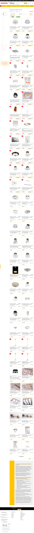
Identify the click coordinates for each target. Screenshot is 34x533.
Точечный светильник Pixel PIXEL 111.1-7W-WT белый (27, 57)
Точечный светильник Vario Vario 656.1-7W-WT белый (15, 28)
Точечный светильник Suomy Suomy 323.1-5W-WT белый (27, 42)
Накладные (3, 27)
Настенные (3, 28)
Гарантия (7, 0)
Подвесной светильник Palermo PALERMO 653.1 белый (14, 363)
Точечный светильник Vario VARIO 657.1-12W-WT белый (27, 218)
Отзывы (13, 0)
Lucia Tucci (3, 55)
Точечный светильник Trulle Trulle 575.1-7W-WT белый (27, 232)
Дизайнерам (20, 0)
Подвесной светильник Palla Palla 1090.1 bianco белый (27, 86)
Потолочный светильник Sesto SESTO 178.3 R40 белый (15, 290)
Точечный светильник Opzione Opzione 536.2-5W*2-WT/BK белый (15, 378)
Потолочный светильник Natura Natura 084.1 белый (14, 436)
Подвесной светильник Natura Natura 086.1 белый (14, 450)
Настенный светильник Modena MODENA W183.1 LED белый (14, 145)
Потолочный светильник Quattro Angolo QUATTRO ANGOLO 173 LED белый (15, 57)
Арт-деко (3, 34)
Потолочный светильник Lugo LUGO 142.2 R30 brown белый (15, 160)
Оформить (19, 509)
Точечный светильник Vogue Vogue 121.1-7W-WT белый (15, 203)
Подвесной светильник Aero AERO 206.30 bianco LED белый (27, 189)
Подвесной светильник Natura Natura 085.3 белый (26, 436)
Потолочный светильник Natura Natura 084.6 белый (14, 407)
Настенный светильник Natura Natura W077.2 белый (14, 421)
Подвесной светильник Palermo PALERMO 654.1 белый (26, 363)
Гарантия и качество (22, 514)
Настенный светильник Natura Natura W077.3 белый (26, 421)
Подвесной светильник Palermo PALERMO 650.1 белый (14, 348)
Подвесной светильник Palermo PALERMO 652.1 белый (26, 348)
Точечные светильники (5, 22)
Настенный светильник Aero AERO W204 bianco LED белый (15, 189)
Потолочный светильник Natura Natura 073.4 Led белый (26, 377)
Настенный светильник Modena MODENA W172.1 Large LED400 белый (27, 131)
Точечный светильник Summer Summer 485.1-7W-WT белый (14, 247)
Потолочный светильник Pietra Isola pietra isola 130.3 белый (27, 334)
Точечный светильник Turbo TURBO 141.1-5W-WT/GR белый (15, 232)
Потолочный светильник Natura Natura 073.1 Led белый (26, 101)
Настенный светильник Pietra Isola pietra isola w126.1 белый (15, 72)
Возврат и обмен (22, 515)
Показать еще (21, 456)
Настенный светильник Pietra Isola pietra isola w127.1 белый (27, 319)
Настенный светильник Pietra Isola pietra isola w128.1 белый (15, 334)
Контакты (26, 0)
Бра (3, 14)
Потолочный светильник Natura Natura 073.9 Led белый (26, 392)
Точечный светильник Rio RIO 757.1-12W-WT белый (27, 290)
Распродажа (12, 515)
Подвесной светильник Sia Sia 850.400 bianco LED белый (14, 276)
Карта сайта (12, 517)
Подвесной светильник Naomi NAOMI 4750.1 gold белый (26, 115)
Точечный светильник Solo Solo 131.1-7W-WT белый (14, 261)
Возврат (10, 0)
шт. (14, 509)
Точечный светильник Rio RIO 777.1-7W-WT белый (15, 305)
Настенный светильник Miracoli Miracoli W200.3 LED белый (26, 145)
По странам (12, 514)
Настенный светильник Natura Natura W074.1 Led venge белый (14, 115)
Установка (16, 0)
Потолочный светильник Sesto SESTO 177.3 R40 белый (27, 276)
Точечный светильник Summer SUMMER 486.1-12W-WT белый (26, 247)
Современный (4, 40)
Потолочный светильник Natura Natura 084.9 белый (26, 407)
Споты (3, 20)
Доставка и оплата (3, 0)
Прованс (3, 39)
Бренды (23, 0)
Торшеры (3, 21)
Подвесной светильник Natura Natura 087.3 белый (26, 450)
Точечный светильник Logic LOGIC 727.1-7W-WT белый (15, 174)
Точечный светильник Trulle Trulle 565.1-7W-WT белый (15, 42)
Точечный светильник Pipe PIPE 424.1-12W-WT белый (14, 319)
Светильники (3, 19)
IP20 (3, 51)
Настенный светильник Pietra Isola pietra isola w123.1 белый (27, 72)
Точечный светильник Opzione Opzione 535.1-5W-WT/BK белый (14, 101)
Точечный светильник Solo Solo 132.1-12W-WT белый (26, 261)
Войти (32, 0)
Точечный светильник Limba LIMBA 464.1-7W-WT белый (27, 174)
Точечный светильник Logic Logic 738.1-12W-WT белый (27, 160)
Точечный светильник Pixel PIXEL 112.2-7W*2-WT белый (27, 305)
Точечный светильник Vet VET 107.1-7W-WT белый (15, 218)
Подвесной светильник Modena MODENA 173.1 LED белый (14, 130)
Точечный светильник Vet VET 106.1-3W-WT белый (27, 203)
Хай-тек (3, 41)
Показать (5, 63)
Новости (21, 518)
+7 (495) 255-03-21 (12, 3)
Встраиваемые (4, 26)
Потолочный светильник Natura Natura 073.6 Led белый (14, 392)
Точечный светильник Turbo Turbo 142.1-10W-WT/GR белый (27, 28)
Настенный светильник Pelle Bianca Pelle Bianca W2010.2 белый (15, 86)
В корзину (18, 45)
